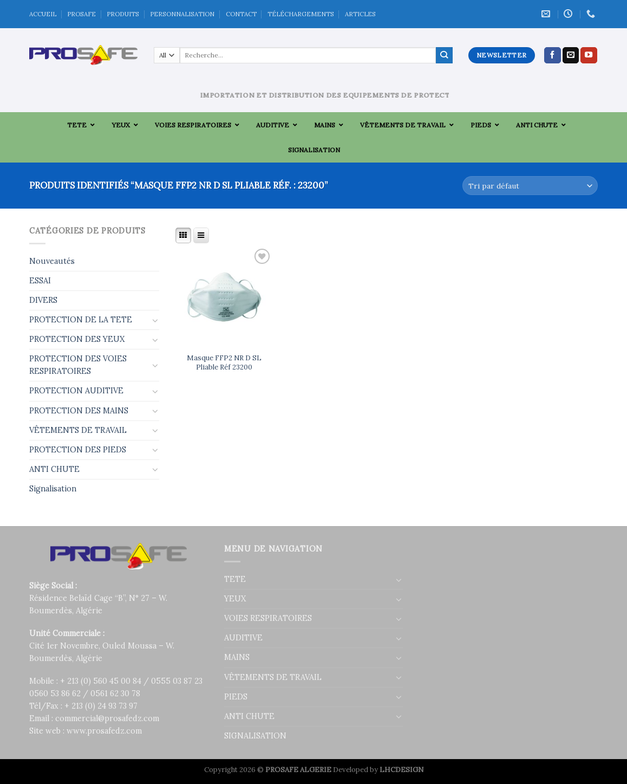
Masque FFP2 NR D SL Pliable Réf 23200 (224, 363)
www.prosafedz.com (104, 731)
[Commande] (530, 185)
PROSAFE (81, 14)
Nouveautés (52, 261)
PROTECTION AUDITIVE (76, 391)
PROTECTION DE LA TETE (80, 320)
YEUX (235, 599)
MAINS (237, 657)
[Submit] (444, 55)
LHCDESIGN (401, 769)
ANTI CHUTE (54, 469)
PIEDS (235, 697)
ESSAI (40, 281)
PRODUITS (123, 14)
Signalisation (52, 489)
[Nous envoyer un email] (571, 55)
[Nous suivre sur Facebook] (552, 55)
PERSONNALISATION (182, 14)
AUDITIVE (243, 638)
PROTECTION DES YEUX (77, 339)
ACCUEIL (42, 14)
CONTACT (241, 14)
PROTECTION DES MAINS (78, 411)
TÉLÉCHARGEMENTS (300, 14)
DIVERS (43, 300)
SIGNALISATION (255, 736)
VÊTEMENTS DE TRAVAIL (78, 430)
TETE (235, 579)
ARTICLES (360, 14)
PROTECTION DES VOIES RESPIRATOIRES (78, 365)
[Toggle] (155, 320)
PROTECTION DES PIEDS (77, 450)
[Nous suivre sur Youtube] (588, 55)
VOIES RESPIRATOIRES (268, 618)
